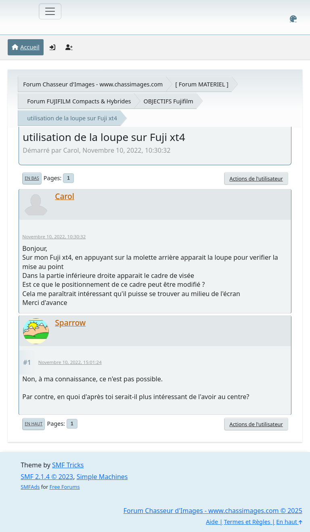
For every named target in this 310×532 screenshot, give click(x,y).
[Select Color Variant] (293, 19)
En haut (33, 424)
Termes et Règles (247, 522)
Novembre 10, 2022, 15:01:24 (70, 362)
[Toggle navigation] (50, 11)
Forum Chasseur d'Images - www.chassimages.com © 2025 (213, 510)
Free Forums (65, 486)
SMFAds (30, 486)
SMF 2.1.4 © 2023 (47, 476)
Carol (64, 196)
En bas (32, 178)
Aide (212, 522)
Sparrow (70, 322)
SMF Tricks (68, 465)
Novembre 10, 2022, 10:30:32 (54, 236)
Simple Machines (102, 476)
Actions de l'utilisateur (256, 178)
